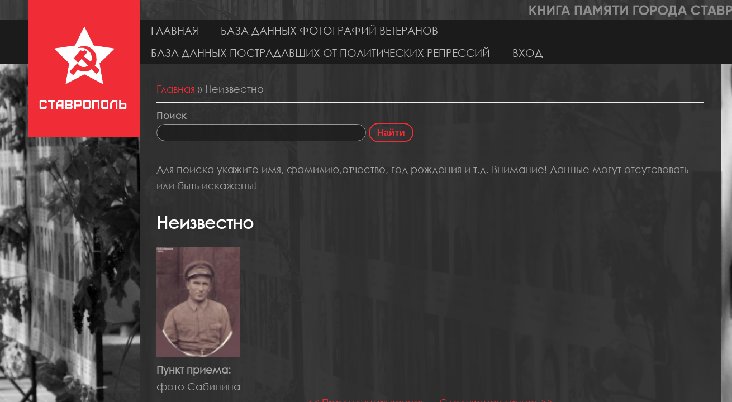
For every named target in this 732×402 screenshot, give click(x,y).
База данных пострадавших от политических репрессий (320, 52)
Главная (174, 30)
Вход (527, 52)
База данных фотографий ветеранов (329, 30)
